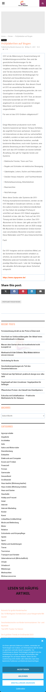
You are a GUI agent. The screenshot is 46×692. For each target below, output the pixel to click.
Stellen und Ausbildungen (11, 544)
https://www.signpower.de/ (14, 277)
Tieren (3, 548)
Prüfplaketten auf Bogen (11, 302)
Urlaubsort (5, 565)
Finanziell (5, 465)
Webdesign (5, 569)
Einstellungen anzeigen (23, 683)
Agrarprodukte (7, 433)
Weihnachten (6, 573)
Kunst (3, 515)
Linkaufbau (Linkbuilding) (11, 519)
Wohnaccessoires (8, 576)
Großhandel (6, 480)
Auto (3, 444)
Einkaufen (5, 455)
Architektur (5, 440)
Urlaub (4, 562)
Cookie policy (20, 688)
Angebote (5, 437)
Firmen (4, 40)
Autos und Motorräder (10, 448)
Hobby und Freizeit (8, 498)
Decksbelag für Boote (10, 361)
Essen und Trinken (8, 462)
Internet (4, 505)
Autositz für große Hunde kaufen (14, 610)
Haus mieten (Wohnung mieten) (13, 487)
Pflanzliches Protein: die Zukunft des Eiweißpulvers (22, 390)
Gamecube (5, 473)
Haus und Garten (8, 490)
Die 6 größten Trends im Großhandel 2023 (17, 635)
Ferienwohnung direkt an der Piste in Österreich (20, 331)
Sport (3, 540)
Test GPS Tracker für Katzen (12, 629)
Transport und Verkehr (10, 555)
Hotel (3, 501)
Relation (4, 530)
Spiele (3, 537)
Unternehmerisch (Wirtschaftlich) (14, 558)
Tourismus (5, 551)
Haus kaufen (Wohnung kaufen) (13, 483)
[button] (42, 641)
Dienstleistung (7, 451)
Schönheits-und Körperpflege (13, 533)
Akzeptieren (23, 669)
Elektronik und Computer (11, 458)
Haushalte (5, 494)
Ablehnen (23, 676)
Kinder (4, 512)
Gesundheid (6, 476)
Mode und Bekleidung (10, 523)
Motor (3, 526)
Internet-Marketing (8, 508)
